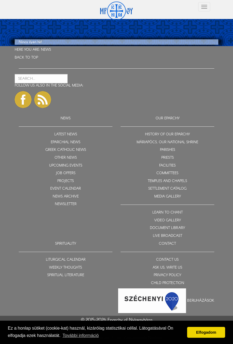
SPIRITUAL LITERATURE (65, 275)
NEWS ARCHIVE (66, 196)
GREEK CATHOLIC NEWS (65, 149)
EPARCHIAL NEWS (65, 142)
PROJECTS (65, 181)
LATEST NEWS (65, 134)
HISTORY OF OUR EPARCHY (167, 134)
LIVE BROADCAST (167, 235)
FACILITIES (167, 165)
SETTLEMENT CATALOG (167, 188)
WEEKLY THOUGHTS (65, 267)
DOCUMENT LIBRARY (167, 228)
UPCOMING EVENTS (65, 165)
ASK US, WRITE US (167, 267)
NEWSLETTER (66, 204)
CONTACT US (167, 259)
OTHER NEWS (66, 157)
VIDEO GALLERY (167, 220)
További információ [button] (80, 335)
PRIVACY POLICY (167, 275)
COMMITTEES (167, 173)
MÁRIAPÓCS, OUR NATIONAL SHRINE (167, 142)
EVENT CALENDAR (65, 188)
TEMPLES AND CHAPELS (167, 181)
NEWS (46, 49)
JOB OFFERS (65, 173)
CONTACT (167, 243)
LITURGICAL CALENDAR (66, 259)
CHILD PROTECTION (167, 283)
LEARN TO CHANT (167, 212)
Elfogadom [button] (206, 332)
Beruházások (200, 300)
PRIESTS (167, 157)
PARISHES (167, 149)
